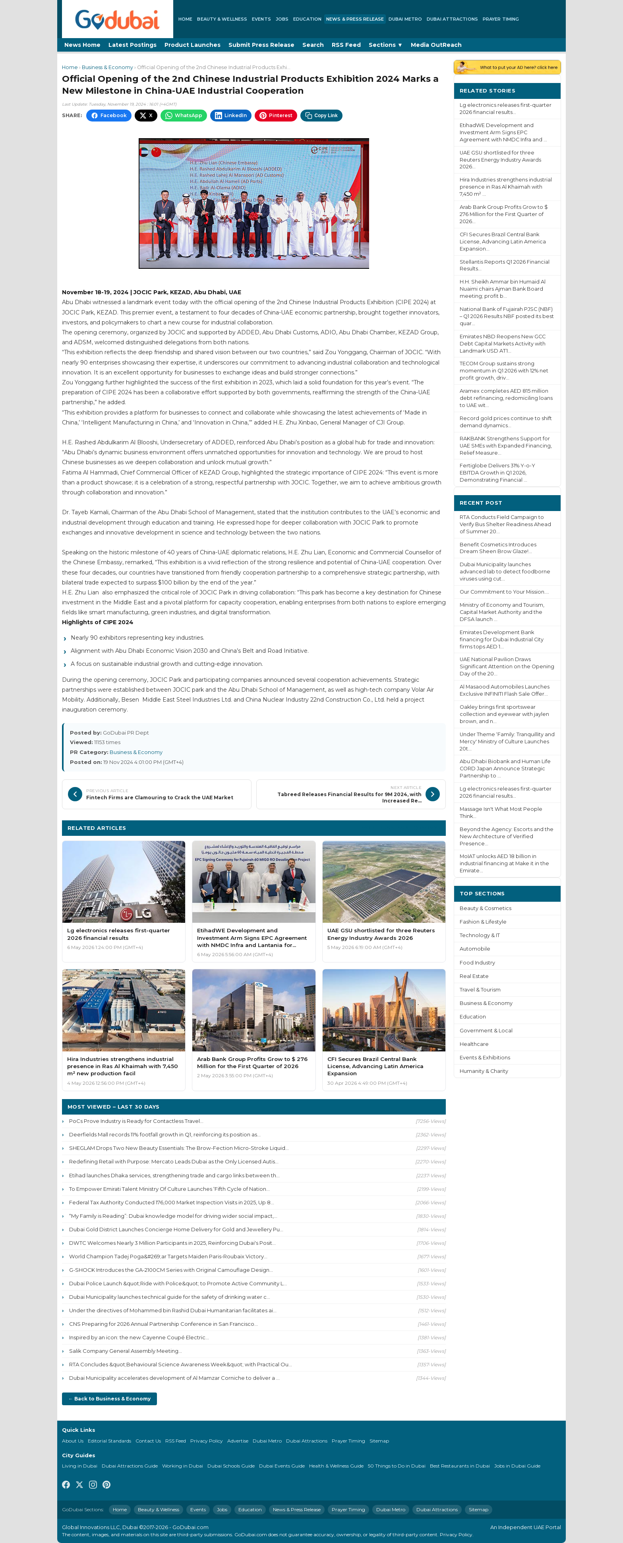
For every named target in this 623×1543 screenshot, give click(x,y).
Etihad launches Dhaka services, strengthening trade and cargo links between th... (174, 1175)
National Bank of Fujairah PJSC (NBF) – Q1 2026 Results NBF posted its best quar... (507, 316)
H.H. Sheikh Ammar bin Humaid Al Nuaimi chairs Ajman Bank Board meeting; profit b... (503, 289)
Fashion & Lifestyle (483, 922)
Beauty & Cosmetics (485, 908)
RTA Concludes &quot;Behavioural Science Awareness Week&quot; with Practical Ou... (180, 1364)
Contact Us (148, 1441)
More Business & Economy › (401, 828)
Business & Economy (107, 67)
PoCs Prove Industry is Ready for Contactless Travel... (136, 1121)
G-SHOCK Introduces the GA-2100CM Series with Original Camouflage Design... (171, 1270)
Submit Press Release (261, 44)
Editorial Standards (109, 1441)
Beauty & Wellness (222, 19)
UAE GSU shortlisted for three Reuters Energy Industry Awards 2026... (500, 160)
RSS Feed (346, 44)
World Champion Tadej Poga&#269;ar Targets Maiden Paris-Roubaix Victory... (168, 1256)
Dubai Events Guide (282, 1466)
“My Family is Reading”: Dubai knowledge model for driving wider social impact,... (173, 1216)
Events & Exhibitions (485, 1058)
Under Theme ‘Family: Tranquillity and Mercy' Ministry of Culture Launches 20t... (507, 741)
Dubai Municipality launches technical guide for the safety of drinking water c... (169, 1297)
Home (185, 19)
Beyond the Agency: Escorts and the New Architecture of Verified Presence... (506, 836)
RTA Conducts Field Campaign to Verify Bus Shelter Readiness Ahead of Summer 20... (505, 524)
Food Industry (477, 963)
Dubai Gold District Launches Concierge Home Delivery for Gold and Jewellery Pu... (176, 1229)
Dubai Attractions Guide (130, 1466)
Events (261, 19)
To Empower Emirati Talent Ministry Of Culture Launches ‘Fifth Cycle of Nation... (169, 1189)
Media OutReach (436, 44)
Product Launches (192, 44)
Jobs (282, 19)
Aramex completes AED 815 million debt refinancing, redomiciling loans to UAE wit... (506, 398)
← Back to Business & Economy (109, 1399)
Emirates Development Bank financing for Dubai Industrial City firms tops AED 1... (502, 639)
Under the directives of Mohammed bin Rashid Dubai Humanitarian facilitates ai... (173, 1310)
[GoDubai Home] (117, 19)
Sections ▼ (386, 44)
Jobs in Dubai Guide (517, 1466)
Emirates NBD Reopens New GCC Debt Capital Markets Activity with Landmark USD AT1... (503, 344)
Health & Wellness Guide (336, 1466)
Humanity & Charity (484, 1071)
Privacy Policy (206, 1441)
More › (545, 90)
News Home (82, 44)
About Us (72, 1441)
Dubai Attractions (452, 19)
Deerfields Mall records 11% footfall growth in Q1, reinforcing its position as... (165, 1134)
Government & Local (486, 1031)
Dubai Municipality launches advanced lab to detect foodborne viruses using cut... (505, 571)
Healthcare (474, 1044)
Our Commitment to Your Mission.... (504, 592)
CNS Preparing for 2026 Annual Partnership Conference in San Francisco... (163, 1324)
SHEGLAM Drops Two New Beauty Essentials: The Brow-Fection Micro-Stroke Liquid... (179, 1148)
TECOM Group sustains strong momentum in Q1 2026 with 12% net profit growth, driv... (504, 371)
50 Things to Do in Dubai (397, 1466)
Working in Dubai (182, 1466)
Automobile (475, 949)
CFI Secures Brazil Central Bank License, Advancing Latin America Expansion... (503, 241)
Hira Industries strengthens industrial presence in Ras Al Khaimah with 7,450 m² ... (506, 187)
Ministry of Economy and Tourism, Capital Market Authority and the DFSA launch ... (502, 612)
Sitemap (379, 1441)
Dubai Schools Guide (231, 1466)
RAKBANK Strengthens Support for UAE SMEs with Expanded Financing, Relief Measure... (506, 446)
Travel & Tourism (480, 990)
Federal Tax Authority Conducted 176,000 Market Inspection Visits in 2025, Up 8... (171, 1202)
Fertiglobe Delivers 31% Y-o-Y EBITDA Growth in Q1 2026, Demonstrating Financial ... (497, 473)
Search (313, 44)
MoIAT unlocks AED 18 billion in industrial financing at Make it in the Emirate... (504, 863)
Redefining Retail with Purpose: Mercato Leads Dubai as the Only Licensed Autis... (174, 1161)
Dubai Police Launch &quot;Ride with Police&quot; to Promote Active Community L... (178, 1283)
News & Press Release (355, 19)
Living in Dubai (79, 1466)
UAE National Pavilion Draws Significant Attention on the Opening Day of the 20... (507, 666)
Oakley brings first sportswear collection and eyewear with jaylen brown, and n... (504, 714)
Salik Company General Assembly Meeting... (125, 1351)
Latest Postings (132, 44)
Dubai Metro (405, 19)
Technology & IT (480, 935)
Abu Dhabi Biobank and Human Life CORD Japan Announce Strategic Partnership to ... (505, 768)
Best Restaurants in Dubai (460, 1466)
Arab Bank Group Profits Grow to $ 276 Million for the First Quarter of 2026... (504, 214)
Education (307, 19)
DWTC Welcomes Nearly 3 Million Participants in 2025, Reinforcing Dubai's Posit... (172, 1243)
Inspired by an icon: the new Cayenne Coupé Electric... (139, 1337)
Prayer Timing (501, 19)
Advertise (237, 1441)
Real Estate (474, 976)
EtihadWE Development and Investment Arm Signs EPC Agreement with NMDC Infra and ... (503, 132)
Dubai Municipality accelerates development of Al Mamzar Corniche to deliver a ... (174, 1378)
